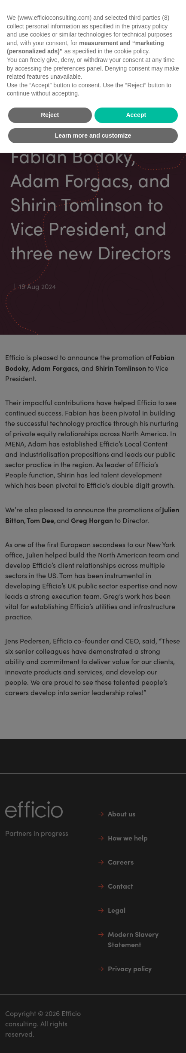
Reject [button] (50, 114)
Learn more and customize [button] (93, 135)
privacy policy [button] (149, 26)
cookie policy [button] (131, 51)
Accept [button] (136, 114)
